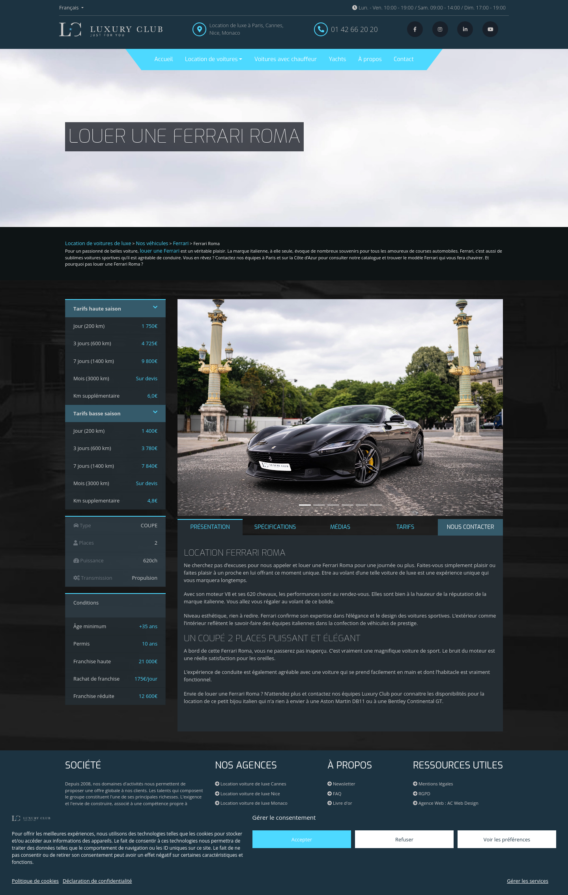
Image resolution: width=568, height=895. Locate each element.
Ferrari (181, 243)
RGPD (421, 793)
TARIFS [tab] (405, 527)
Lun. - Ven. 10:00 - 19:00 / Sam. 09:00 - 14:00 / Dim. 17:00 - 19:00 (429, 7)
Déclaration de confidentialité (97, 880)
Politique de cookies (35, 880)
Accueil (163, 59)
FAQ (334, 793)
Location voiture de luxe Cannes (250, 784)
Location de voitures (211, 59)
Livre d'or (339, 803)
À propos (370, 59)
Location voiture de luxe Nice (247, 793)
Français (69, 7)
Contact (403, 59)
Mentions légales (433, 784)
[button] (202, 407)
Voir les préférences (507, 839)
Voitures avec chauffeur (285, 59)
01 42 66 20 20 (354, 29)
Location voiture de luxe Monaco (251, 803)
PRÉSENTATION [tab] (210, 527)
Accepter (301, 839)
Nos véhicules (152, 243)
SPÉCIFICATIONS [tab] (275, 527)
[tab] (470, 527)
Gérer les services (527, 880)
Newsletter (341, 784)
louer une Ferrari (159, 250)
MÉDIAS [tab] (340, 527)
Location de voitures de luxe (98, 243)
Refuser (404, 839)
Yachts (337, 59)
